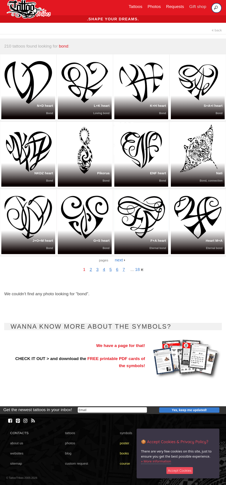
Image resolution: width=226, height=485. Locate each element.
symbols (126, 433)
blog (68, 453)
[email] (112, 410)
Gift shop (197, 6)
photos (70, 443)
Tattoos (135, 6)
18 (139, 269)
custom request (76, 463)
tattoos (70, 433)
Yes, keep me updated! (189, 410)
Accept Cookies (180, 470)
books (124, 453)
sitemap (16, 463)
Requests (175, 6)
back (217, 30)
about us (16, 443)
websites (16, 453)
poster (124, 443)
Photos (154, 6)
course (125, 463)
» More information (156, 461)
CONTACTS (19, 433)
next (120, 260)
